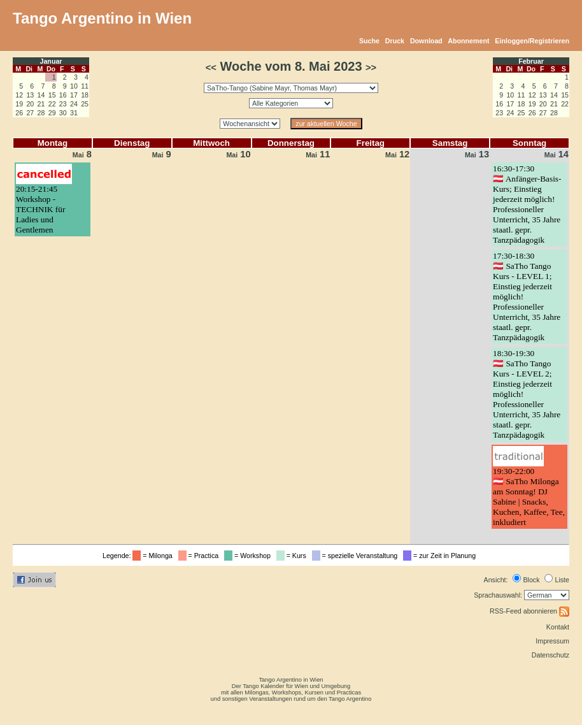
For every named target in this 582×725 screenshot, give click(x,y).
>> (371, 67)
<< (211, 67)
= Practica (200, 555)
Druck (394, 41)
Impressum (552, 641)
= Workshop (249, 555)
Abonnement (468, 41)
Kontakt (557, 627)
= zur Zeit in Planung (441, 555)
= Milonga (154, 555)
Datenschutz (550, 655)
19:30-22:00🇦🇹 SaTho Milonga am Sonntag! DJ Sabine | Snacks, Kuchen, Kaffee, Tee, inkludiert (529, 496)
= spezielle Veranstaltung (357, 555)
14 (556, 154)
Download (426, 41)
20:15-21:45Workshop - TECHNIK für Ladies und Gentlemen (40, 209)
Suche (369, 41)
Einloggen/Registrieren (532, 41)
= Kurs (293, 555)
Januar (51, 61)
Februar (531, 61)
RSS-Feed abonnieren (529, 611)
